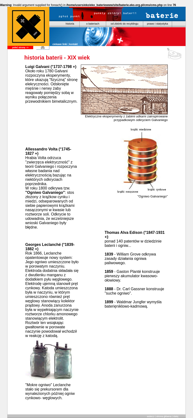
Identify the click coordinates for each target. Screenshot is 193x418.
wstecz (150, 416)
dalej (175, 416)
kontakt (73, 44)
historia (70, 23)
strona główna (163, 416)
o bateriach (92, 23)
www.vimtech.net (25, 407)
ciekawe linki (59, 44)
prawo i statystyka (157, 23)
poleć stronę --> (20, 47)
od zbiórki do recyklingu (124, 23)
